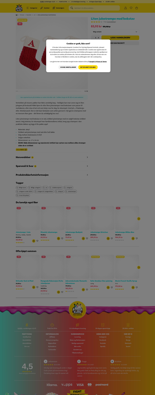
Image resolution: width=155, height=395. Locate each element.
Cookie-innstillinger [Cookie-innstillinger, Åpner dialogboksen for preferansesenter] (67, 67)
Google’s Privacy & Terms (98, 61)
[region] (78, 56)
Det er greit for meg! (88, 67)
